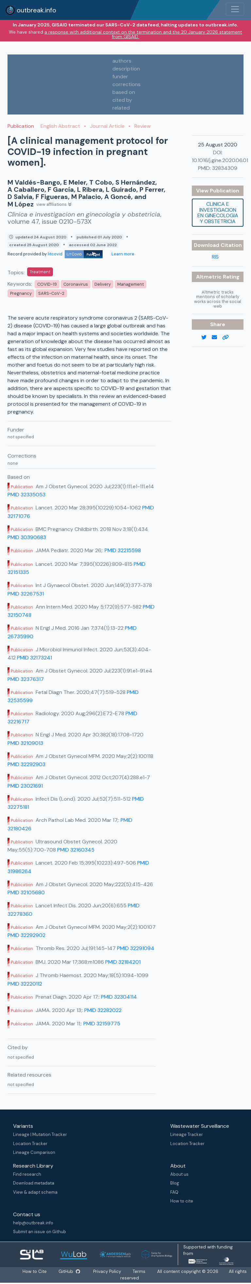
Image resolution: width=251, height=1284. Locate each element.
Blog (174, 1183)
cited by (122, 100)
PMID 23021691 (25, 785)
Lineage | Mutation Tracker (40, 1134)
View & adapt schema (35, 1192)
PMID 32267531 (26, 593)
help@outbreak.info (33, 1223)
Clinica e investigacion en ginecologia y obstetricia (217, 213)
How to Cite (35, 1271)
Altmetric (209, 276)
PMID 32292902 (26, 935)
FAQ (174, 1192)
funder (120, 76)
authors (121, 60)
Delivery (102, 284)
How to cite (181, 1201)
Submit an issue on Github (39, 1231)
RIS (215, 256)
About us (179, 1174)
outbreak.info (30, 10)
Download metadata (33, 1183)
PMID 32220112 (25, 983)
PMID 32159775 (101, 1023)
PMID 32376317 (26, 679)
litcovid (75, 254)
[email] (217, 337)
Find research (27, 1174)
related (121, 107)
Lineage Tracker (186, 1134)
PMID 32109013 (25, 743)
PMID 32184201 (123, 962)
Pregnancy (21, 293)
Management (130, 284)
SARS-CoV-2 (51, 293)
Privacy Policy (107, 1271)
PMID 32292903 (26, 764)
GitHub (69, 1271)
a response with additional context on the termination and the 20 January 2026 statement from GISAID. (143, 34)
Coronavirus (75, 284)
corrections (126, 84)
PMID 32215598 (123, 550)
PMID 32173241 (34, 657)
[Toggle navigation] (235, 9)
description (126, 68)
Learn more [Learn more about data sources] (122, 254)
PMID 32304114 (119, 996)
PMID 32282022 (103, 1010)
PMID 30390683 (27, 537)
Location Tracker (30, 1143)
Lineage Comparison (34, 1152)
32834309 (224, 168)
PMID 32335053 (26, 494)
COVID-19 (47, 284)
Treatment (40, 272)
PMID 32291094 (135, 948)
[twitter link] (206, 337)
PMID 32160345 (75, 849)
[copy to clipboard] (228, 337)
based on (123, 92)
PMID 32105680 (26, 892)
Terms (139, 1271)
